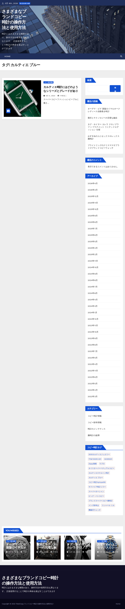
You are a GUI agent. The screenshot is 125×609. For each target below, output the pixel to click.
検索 (89, 80)
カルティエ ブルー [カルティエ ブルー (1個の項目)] (96, 478)
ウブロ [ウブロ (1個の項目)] (102, 464)
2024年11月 (93, 261)
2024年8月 (93, 280)
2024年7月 (93, 287)
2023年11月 (93, 325)
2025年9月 (93, 216)
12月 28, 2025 (74, 552)
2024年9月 (93, 274)
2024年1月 (92, 312)
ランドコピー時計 (30, 604)
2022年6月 (93, 377)
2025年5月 (93, 241)
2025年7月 (93, 228)
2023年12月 (93, 319)
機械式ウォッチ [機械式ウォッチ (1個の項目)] (95, 510)
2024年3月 (93, 306)
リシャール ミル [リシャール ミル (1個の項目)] (108, 505)
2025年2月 (93, 254)
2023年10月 (93, 332)
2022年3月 (93, 396)
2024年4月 (93, 299)
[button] (121, 56)
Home (7, 56)
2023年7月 (93, 351)
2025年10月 (93, 209)
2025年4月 (93, 248)
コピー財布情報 (95, 422)
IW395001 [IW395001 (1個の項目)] (108, 459)
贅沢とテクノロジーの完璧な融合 (102, 118)
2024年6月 (93, 293)
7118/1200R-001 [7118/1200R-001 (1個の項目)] (95, 459)
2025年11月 (93, 203)
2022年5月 (93, 383)
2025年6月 (93, 235)
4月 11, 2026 (13, 552)
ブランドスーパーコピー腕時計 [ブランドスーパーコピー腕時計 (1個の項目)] (101, 501)
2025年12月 (93, 196)
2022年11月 (93, 370)
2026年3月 (93, 190)
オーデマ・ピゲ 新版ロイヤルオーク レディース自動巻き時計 (16, 549)
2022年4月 (93, 390)
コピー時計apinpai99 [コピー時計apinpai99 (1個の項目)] (97, 482)
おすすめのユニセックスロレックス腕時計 (107, 547)
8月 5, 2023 (50, 96)
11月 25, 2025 (104, 552)
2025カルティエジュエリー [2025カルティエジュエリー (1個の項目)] (99, 454)
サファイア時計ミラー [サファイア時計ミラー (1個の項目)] (97, 487)
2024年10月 (93, 267)
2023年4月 (93, 364)
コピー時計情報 (48, 82)
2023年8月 (93, 345)
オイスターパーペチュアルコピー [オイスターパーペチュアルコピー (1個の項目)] (101, 468)
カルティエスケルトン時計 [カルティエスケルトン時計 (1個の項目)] (99, 473)
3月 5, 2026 (43, 552)
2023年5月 (93, 358)
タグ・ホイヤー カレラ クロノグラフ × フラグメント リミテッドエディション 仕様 (103, 127)
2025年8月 (93, 222)
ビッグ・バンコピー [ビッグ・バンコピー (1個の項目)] (96, 496)
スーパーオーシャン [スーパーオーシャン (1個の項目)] (96, 491)
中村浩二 (62, 96)
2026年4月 (93, 183)
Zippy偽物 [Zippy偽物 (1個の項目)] (93, 464)
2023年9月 (93, 338)
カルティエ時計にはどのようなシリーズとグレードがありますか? (60, 90)
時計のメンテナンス (97, 429)
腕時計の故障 (94, 435)
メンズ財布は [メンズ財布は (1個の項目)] (94, 505)
